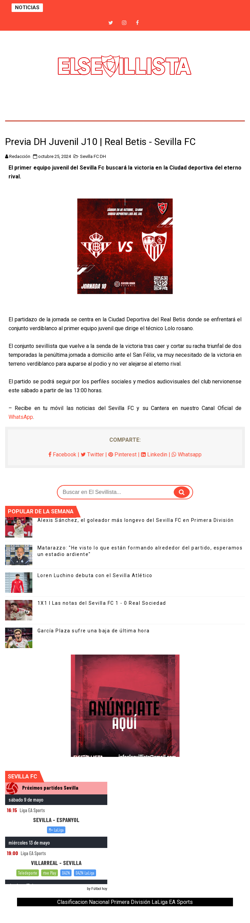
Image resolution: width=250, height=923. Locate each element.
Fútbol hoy (99, 889)
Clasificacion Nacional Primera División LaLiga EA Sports (125, 902)
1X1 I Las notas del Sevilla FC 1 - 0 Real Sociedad (101, 603)
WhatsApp (21, 417)
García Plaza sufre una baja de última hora (93, 630)
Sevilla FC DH (93, 156)
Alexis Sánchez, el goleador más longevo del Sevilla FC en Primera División (135, 520)
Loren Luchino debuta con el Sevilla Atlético (95, 575)
